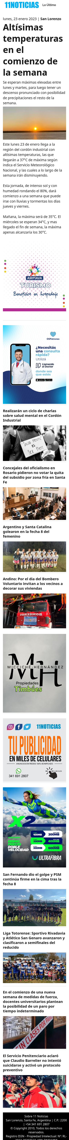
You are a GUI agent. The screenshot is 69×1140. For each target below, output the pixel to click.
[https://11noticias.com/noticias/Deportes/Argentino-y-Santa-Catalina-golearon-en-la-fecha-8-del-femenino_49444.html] (34, 549)
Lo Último (49, 5)
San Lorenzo (50, 19)
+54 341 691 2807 (37, 1124)
